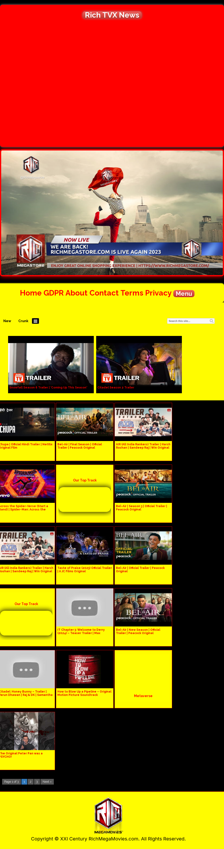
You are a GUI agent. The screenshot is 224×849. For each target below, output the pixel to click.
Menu (184, 293)
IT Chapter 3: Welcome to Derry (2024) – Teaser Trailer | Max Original (81, 633)
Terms (131, 292)
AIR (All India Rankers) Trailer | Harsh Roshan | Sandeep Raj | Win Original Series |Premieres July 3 (143, 448)
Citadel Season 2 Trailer (115, 387)
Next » (47, 781)
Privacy (158, 292)
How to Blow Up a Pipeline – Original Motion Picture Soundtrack (84, 693)
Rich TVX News (112, 15)
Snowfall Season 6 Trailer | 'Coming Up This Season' (48, 387)
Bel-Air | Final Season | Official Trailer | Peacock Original (79, 446)
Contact (104, 292)
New (7, 321)
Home (31, 292)
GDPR (54, 292)
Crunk (23, 321)
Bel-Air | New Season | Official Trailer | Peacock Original (138, 631)
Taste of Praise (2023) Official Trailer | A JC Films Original (84, 569)
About (76, 292)
